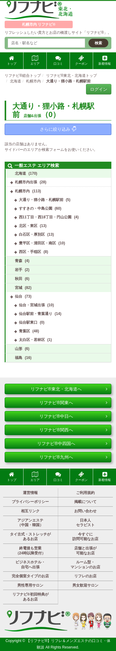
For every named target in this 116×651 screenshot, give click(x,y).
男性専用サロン (30, 585)
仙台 (18, 296)
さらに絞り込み (58, 129)
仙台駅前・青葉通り (35, 314)
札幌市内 (22, 191)
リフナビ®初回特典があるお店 (30, 596)
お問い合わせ (85, 511)
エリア (35, 60)
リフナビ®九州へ (73, 457)
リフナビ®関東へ (73, 402)
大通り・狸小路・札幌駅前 (41, 200)
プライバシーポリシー (30, 502)
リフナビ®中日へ (73, 416)
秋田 (18, 279)
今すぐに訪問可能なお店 (85, 536)
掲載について (85, 502)
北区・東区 (28, 226)
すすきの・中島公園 (35, 208)
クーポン (81, 60)
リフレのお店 (85, 576)
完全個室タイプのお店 (30, 576)
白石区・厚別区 (32, 234)
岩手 (18, 270)
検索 (98, 43)
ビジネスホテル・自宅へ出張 (30, 564)
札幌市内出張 (26, 182)
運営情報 (30, 493)
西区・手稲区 (30, 252)
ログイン (98, 89)
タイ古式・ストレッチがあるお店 (30, 536)
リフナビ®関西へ (73, 429)
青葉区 (24, 331)
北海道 (20, 173)
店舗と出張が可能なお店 (85, 550)
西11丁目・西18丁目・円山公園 (45, 217)
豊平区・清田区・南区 (37, 243)
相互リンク (30, 511)
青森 (18, 261)
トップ (11, 60)
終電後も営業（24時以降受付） (30, 550)
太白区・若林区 (32, 340)
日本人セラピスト (85, 522)
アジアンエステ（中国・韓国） (30, 522)
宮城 (18, 288)
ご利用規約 (85, 493)
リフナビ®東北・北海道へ (69, 389)
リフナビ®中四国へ (72, 443)
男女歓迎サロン (85, 585)
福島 (18, 358)
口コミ (58, 60)
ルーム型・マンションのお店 (85, 564)
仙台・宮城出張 (32, 305)
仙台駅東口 (28, 322)
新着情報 (104, 60)
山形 (18, 349)
